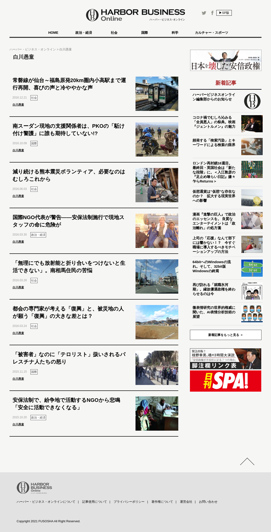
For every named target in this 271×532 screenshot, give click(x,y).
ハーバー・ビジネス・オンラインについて (46, 501)
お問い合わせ (208, 501)
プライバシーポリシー (129, 501)
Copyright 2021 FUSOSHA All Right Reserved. (48, 521)
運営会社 (186, 501)
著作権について (162, 501)
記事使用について (94, 501)
